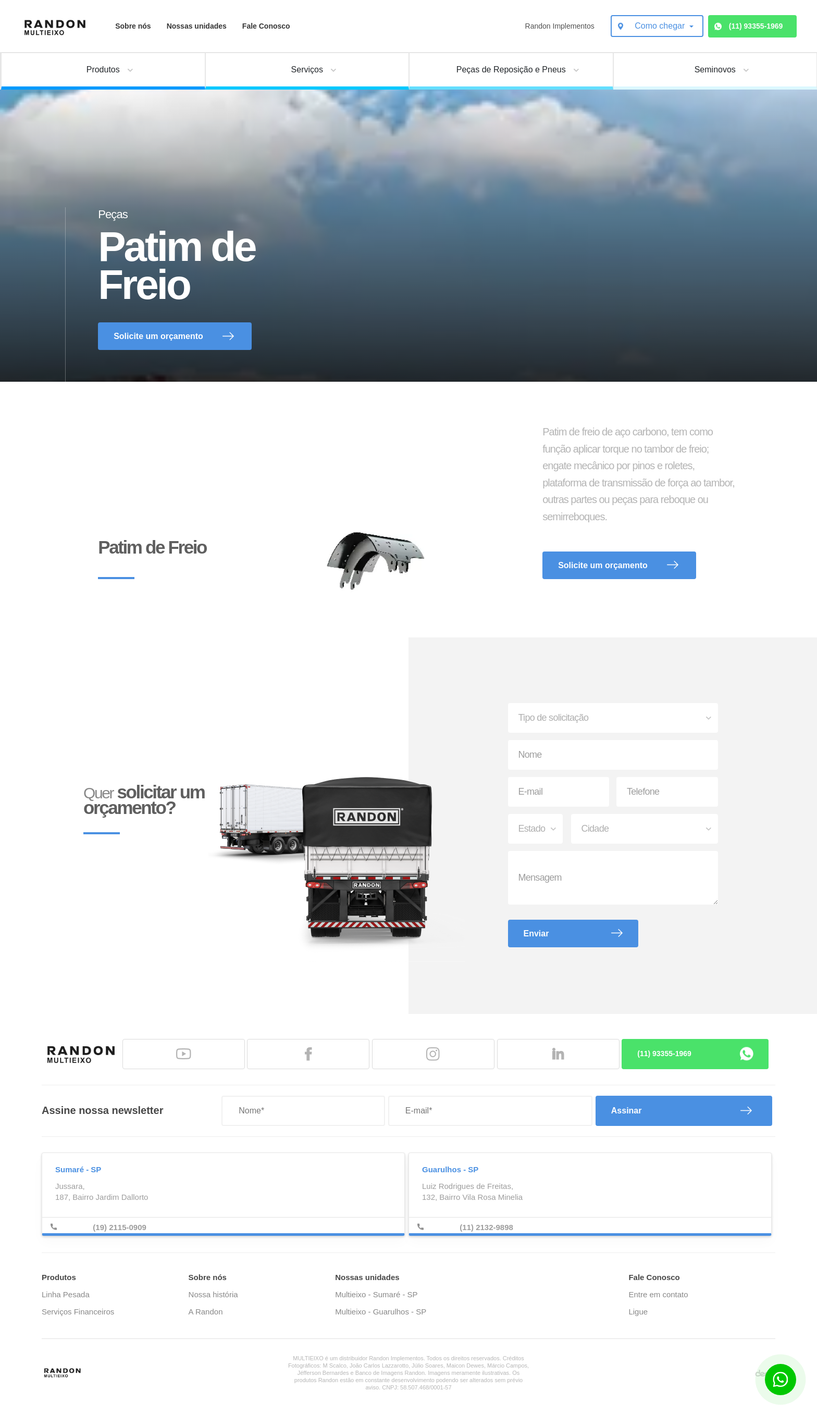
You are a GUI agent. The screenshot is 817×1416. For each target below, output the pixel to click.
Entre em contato (658, 1294)
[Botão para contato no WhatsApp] (780, 1379)
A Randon (206, 1311)
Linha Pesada (66, 1294)
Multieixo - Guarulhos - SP (380, 1311)
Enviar (536, 933)
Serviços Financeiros (78, 1311)
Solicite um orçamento (158, 336)
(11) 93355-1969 (756, 26)
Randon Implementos (560, 26)
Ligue (638, 1311)
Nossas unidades (197, 26)
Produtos (59, 1277)
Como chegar (661, 25)
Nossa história (213, 1294)
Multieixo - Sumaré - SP (376, 1294)
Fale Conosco (266, 26)
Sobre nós (133, 26)
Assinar (626, 1110)
